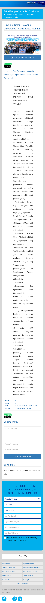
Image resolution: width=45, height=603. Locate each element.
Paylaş (7, 64)
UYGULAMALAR (22, 584)
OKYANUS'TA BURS (30, 572)
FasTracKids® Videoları (31, 567)
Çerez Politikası (37, 590)
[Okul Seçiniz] (22, 504)
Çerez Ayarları (7, 592)
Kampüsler (31, 3)
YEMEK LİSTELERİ (8, 567)
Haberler (35, 11)
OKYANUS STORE (8, 572)
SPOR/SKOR (6, 576)
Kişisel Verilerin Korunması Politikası (16, 590)
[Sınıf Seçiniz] (22, 510)
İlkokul (25, 11)
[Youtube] (9, 598)
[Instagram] (14, 598)
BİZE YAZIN (6, 563)
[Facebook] (4, 598)
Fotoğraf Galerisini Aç (22, 57)
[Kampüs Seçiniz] (22, 499)
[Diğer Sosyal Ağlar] (20, 598)
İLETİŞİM (26, 580)
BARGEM (5, 580)
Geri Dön (22, 556)
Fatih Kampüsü (11, 11)
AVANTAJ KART (28, 576)
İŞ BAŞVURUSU (28, 563)
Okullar (41, 3)
